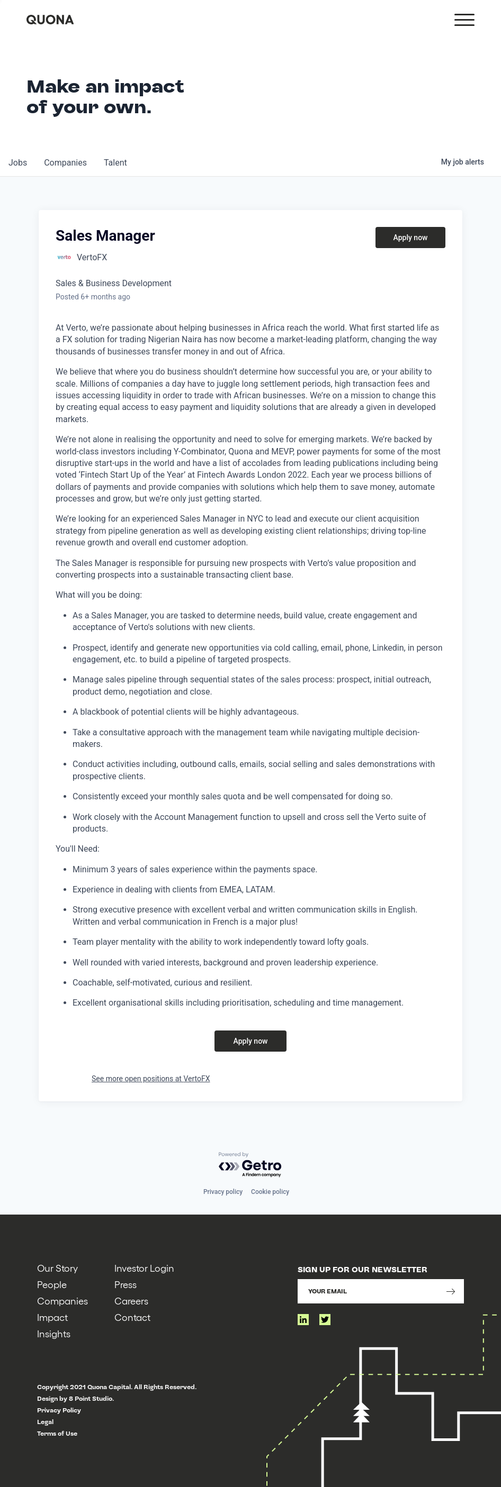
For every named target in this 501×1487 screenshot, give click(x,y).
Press (125, 1284)
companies (65, 163)
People (52, 1284)
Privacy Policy (59, 1410)
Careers (131, 1300)
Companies (62, 1300)
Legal (45, 1422)
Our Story (57, 1267)
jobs (17, 163)
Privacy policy (223, 1192)
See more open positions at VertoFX (151, 1078)
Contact (132, 1316)
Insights (53, 1333)
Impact (52, 1316)
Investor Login (144, 1267)
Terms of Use (57, 1433)
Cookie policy (270, 1192)
